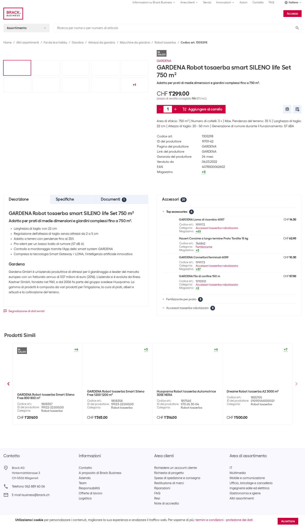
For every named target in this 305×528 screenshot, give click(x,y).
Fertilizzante (204, 247)
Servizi (207, 2)
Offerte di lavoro (90, 493)
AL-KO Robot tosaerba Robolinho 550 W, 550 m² (256, 396)
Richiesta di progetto (169, 473)
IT (231, 468)
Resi (157, 498)
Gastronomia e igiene (245, 493)
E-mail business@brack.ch (31, 495)
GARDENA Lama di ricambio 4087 (201, 219)
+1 (134, 85)
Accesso (292, 13)
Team (83, 483)
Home (7, 42)
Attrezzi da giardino (101, 42)
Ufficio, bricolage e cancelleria (251, 483)
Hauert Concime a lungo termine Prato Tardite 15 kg (213, 238)
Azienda (84, 478)
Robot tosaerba (165, 42)
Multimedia (238, 473)
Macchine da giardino (135, 42)
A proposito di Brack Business (100, 473)
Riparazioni (162, 488)
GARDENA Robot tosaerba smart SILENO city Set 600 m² (186, 396)
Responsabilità (89, 488)
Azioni (243, 2)
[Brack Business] (13, 14)
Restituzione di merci (169, 483)
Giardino (78, 42)
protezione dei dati (239, 520)
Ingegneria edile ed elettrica (249, 488)
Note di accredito (166, 503)
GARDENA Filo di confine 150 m (199, 276)
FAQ (271, 2)
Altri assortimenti (27, 42)
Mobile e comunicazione (247, 478)
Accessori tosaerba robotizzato (217, 228)
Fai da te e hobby (55, 42)
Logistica (85, 498)
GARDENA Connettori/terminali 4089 (204, 257)
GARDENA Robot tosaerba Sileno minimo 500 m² (46, 396)
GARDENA (164, 61)
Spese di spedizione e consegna (177, 478)
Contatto (258, 2)
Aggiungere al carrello (202, 109)
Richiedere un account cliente (175, 468)
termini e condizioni (209, 520)
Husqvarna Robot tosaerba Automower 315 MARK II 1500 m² (116, 396)
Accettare (288, 521)
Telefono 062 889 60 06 (28, 486)
